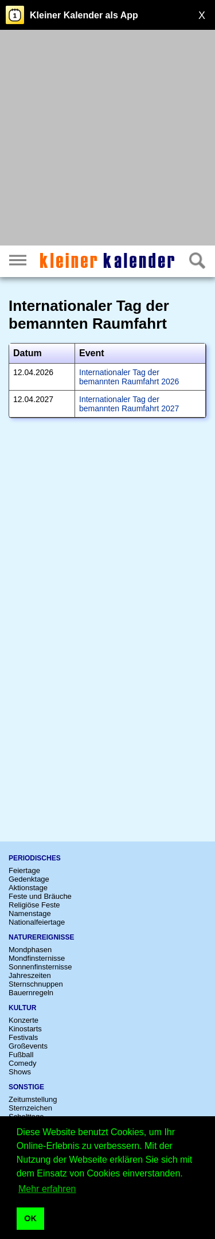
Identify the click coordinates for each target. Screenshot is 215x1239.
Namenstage (30, 913)
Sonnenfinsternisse (40, 967)
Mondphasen (30, 949)
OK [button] (30, 1218)
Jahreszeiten (30, 975)
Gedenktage (29, 879)
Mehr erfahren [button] (47, 1189)
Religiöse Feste (34, 905)
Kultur (22, 1008)
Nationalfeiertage (37, 922)
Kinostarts (25, 1028)
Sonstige (26, 1087)
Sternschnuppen (36, 984)
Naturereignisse (41, 937)
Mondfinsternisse (37, 958)
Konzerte (23, 1020)
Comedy (22, 1063)
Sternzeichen (30, 1108)
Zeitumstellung (33, 1099)
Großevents (28, 1046)
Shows (20, 1071)
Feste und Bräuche (40, 896)
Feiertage (24, 870)
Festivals (23, 1037)
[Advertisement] (107, 139)
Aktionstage (28, 887)
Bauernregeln (31, 992)
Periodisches (35, 858)
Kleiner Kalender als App (84, 15)
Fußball (21, 1054)
